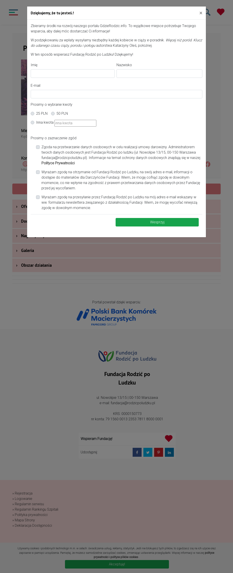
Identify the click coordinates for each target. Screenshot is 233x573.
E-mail (35, 85)
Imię (34, 65)
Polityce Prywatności (58, 163)
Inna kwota (45, 122)
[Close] (201, 12)
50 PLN (62, 113)
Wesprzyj (157, 222)
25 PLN (41, 113)
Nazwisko (124, 65)
